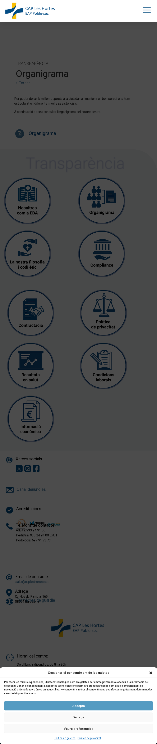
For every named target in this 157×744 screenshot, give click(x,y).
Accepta (78, 706)
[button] (151, 673)
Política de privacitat (89, 738)
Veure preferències (78, 729)
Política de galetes (64, 738)
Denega (78, 717)
